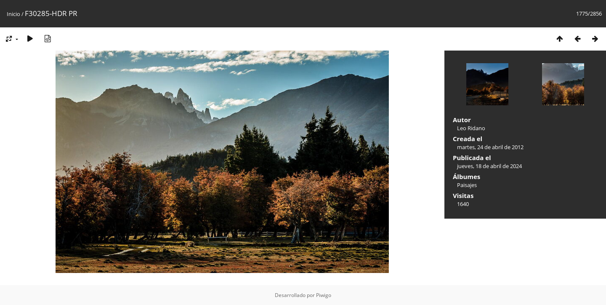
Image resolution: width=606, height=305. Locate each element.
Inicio (13, 14)
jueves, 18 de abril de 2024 (489, 166)
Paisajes (467, 185)
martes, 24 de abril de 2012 (490, 147)
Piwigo (323, 295)
